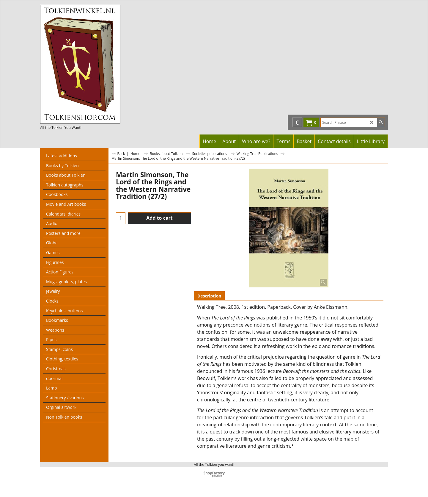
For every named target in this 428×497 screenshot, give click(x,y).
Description (209, 296)
